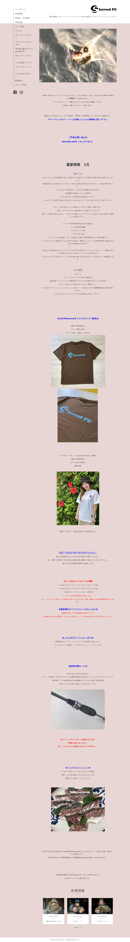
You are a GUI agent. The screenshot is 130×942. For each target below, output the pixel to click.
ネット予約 (19, 26)
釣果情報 (19, 14)
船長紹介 (19, 80)
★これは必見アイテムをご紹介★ (78, 637)
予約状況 (19, 22)
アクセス (19, 31)
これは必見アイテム (23, 62)
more (78, 927)
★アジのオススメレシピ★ (77, 767)
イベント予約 (20, 85)
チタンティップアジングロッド (78, 673)
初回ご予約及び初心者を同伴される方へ (78, 552)
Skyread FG (60, 939)
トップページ (20, 9)
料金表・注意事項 (22, 18)
